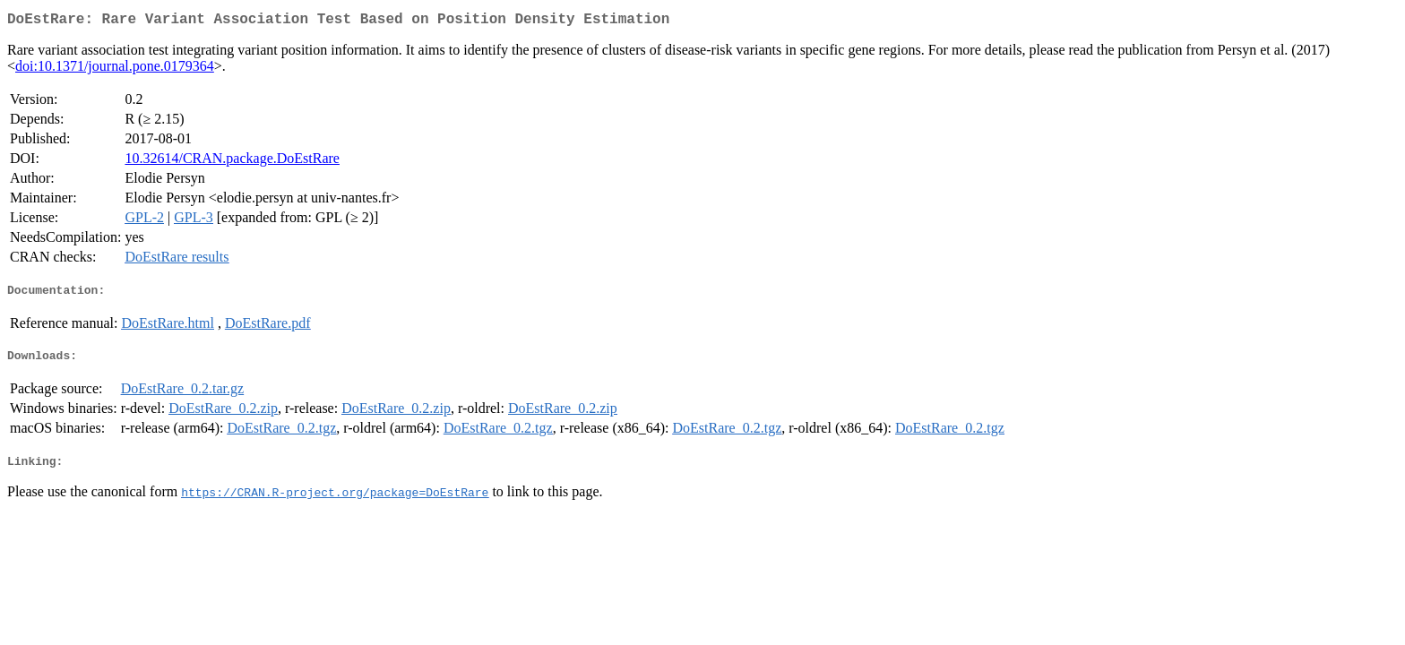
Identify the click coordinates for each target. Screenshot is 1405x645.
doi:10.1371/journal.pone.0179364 (114, 69)
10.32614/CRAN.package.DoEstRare (232, 161)
